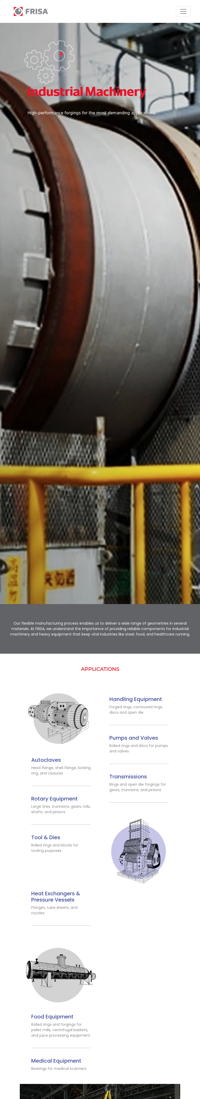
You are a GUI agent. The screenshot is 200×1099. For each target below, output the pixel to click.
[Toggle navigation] (183, 11)
